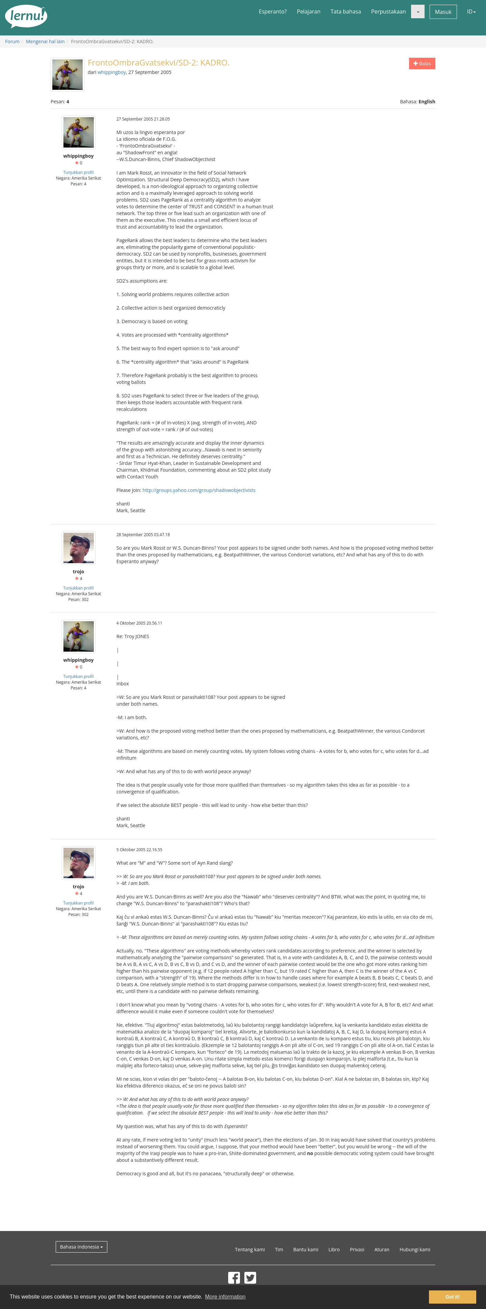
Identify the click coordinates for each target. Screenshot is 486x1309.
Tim (279, 1249)
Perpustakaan (388, 11)
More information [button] (225, 1297)
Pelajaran (309, 11)
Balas (422, 63)
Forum (12, 41)
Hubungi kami (415, 1249)
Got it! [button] (453, 1297)
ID (471, 11)
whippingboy (112, 72)
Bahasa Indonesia (81, 1246)
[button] (418, 11)
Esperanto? (273, 11)
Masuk (443, 12)
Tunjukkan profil (78, 172)
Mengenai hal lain (45, 41)
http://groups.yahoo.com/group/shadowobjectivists (198, 490)
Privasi (357, 1249)
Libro (334, 1249)
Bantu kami (305, 1249)
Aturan (381, 1249)
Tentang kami (250, 1249)
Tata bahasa (345, 11)
